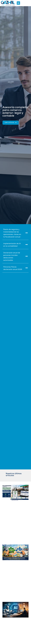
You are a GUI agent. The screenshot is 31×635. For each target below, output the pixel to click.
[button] (18, 3)
